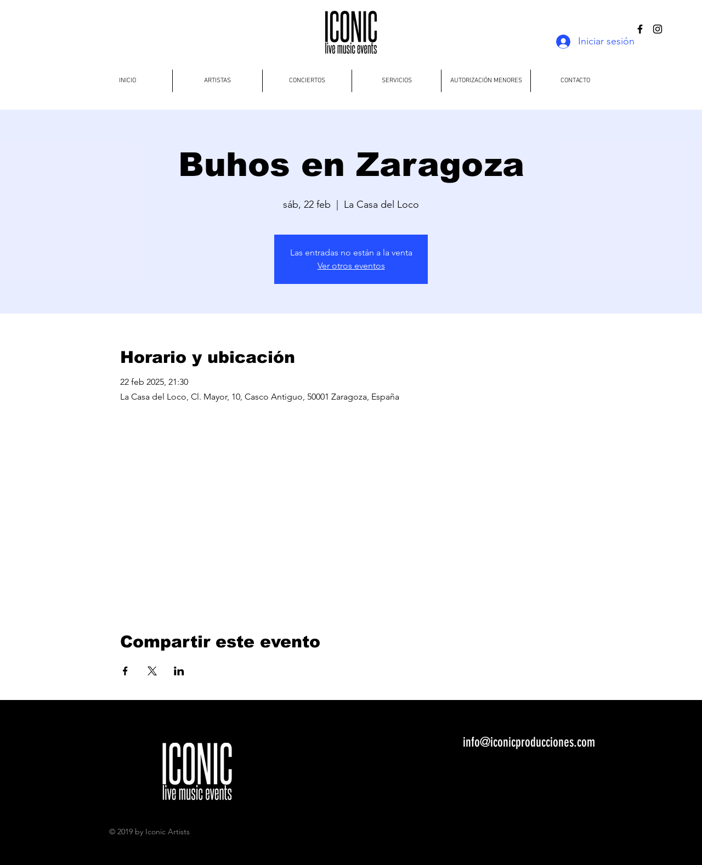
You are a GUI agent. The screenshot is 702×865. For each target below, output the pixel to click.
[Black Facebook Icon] (640, 29)
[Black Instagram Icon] (658, 29)
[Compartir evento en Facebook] (125, 671)
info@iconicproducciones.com (529, 742)
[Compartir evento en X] (152, 671)
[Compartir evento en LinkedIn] (179, 671)
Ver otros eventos (351, 265)
